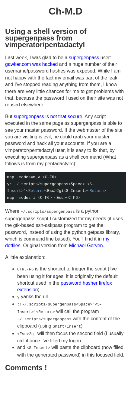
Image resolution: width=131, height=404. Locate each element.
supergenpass (84, 57)
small (74, 400)
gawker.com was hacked (31, 64)
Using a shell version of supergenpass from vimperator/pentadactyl (45, 38)
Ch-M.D (65, 11)
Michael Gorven (86, 244)
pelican (43, 400)
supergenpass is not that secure (48, 116)
